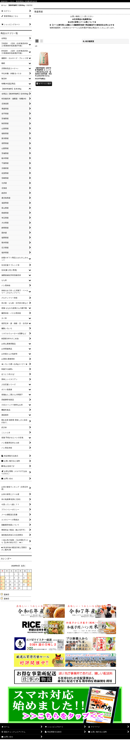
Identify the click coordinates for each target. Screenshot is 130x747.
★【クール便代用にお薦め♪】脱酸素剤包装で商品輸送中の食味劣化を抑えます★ (81, 25)
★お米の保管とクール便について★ (82, 22)
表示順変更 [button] (88, 41)
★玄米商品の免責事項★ (82, 19)
